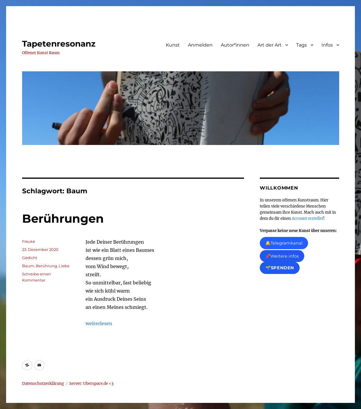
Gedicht (29, 257)
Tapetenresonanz (58, 44)
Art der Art (269, 45)
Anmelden (200, 45)
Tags (301, 45)
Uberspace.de (96, 383)
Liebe (64, 265)
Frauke (28, 241)
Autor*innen (235, 45)
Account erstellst (307, 218)
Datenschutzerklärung (43, 383)
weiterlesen (99, 323)
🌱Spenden (279, 268)
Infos (327, 45)
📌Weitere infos (282, 256)
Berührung (46, 265)
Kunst (173, 45)
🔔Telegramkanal (284, 243)
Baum (28, 265)
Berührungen (63, 218)
